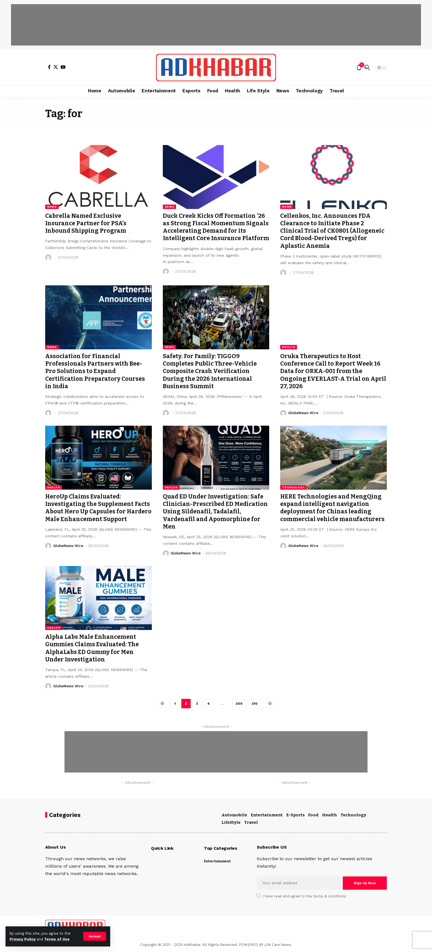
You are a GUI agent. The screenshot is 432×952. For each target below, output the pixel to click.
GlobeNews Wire (303, 413)
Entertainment (267, 814)
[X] (55, 67)
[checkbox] (258, 895)
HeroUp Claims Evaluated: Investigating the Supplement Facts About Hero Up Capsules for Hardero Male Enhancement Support (98, 508)
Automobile (234, 814)
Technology (293, 487)
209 (239, 704)
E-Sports (295, 814)
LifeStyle (231, 822)
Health (288, 346)
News (52, 206)
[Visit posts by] (48, 257)
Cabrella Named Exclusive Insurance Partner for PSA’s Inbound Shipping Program (85, 223)
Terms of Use (56, 939)
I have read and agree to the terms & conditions (304, 896)
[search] (367, 67)
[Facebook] (49, 67)
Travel (251, 822)
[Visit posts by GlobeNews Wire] (283, 413)
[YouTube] (63, 67)
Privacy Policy (23, 939)
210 (255, 704)
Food (313, 814)
